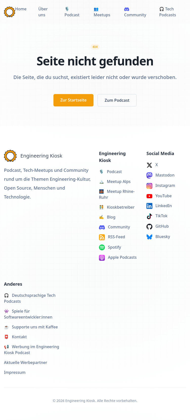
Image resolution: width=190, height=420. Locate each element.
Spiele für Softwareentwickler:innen (28, 314)
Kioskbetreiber (117, 207)
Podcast (110, 171)
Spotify (110, 247)
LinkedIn (159, 206)
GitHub (157, 226)
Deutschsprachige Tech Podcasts (30, 298)
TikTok (156, 216)
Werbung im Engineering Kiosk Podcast (31, 349)
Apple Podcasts (118, 258)
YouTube (159, 196)
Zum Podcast (117, 100)
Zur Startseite (73, 100)
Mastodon (160, 175)
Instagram (160, 186)
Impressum (14, 372)
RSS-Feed (112, 237)
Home (20, 9)
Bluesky (158, 237)
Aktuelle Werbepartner (25, 362)
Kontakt (15, 337)
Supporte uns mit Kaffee (31, 327)
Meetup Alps (115, 181)
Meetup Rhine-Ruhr (117, 194)
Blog (107, 217)
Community (114, 227)
